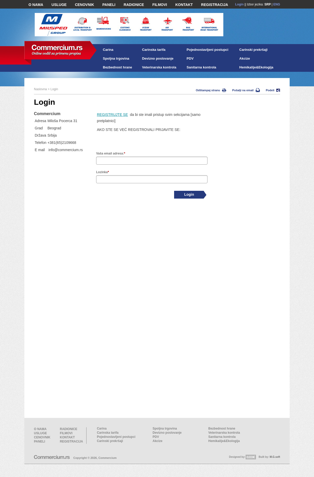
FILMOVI (159, 5)
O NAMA (35, 5)
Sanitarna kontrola (201, 67)
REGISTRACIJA (214, 5)
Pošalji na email (246, 90)
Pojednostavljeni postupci (207, 50)
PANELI (108, 5)
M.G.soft (275, 456)
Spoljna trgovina (116, 58)
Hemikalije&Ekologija (256, 67)
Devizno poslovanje (157, 58)
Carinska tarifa (153, 50)
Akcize (244, 58)
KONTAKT (184, 5)
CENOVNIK (84, 5)
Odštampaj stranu (211, 90)
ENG (276, 4)
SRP (268, 4)
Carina (108, 50)
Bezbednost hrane (117, 67)
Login (239, 4)
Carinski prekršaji (253, 50)
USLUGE (59, 5)
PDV (190, 58)
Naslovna (40, 89)
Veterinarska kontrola (159, 67)
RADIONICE (134, 5)
